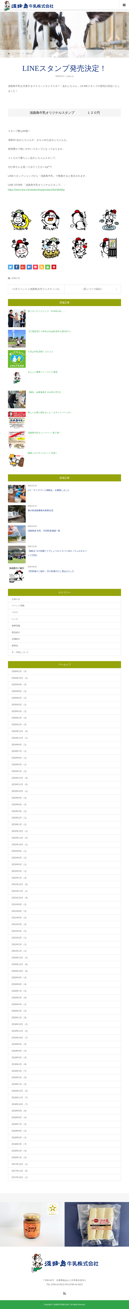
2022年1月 (19, 878)
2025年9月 (19, 684)
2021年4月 (19, 931)
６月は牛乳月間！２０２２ (40, 351)
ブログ (15, 612)
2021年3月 (19, 938)
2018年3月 (19, 1144)
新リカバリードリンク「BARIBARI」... (46, 311)
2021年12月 (20, 884)
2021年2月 (19, 944)
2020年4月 (19, 1004)
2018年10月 (20, 1104)
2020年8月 (19, 984)
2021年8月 (19, 911)
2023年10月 (20, 791)
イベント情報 (18, 605)
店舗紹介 (16, 639)
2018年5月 (19, 1137)
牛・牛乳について (20, 652)
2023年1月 (19, 824)
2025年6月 (19, 698)
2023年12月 (20, 778)
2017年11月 (20, 1171)
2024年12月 (20, 731)
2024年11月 (20, 738)
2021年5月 (19, 924)
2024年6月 (19, 758)
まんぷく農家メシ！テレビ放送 (43, 372)
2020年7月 (19, 991)
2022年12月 (20, 831)
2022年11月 (20, 838)
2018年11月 (20, 1097)
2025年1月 (19, 724)
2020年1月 (19, 1017)
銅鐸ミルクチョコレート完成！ (43, 453)
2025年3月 (19, 711)
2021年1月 (19, 951)
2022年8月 (19, 851)
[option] (32, 1224)
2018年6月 (19, 1131)
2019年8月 (19, 1051)
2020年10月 (20, 971)
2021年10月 (20, 898)
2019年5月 (19, 1057)
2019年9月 (19, 1044)
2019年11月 (20, 1031)
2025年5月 (19, 704)
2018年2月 (19, 1151)
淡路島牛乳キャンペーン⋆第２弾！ (44, 433)
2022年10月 (20, 844)
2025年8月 (19, 691)
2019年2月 (19, 1077)
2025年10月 (20, 678)
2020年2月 (19, 1011)
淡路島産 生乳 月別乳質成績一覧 (44, 530)
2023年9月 (19, 798)
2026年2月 (19, 671)
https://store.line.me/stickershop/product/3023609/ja (36, 189)
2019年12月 (20, 1024)
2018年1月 (19, 1157)
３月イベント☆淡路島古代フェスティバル (36, 289)
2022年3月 (19, 871)
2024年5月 (19, 764)
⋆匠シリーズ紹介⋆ (92, 289)
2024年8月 (19, 744)
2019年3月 (19, 1071)
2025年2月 (19, 718)
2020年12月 (20, 957)
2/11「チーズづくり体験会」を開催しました (49, 490)
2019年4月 (19, 1064)
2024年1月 (19, 771)
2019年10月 (20, 1037)
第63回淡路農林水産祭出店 (40, 510)
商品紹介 (16, 632)
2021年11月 (20, 891)
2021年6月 (19, 917)
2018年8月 (19, 1117)
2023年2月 (19, 818)
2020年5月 (19, 997)
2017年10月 (20, 1177)
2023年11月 (20, 784)
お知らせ (70, 76)
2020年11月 (20, 964)
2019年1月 (19, 1084)
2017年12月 (20, 1164)
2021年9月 (19, 904)
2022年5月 (19, 864)
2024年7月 (19, 751)
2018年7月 (19, 1124)
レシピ (15, 619)
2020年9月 (19, 977)
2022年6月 (19, 858)
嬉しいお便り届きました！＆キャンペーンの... (50, 412)
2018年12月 (20, 1091)
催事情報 (16, 625)
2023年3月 (19, 811)
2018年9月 (19, 1111)
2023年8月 (19, 804)
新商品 (15, 645)
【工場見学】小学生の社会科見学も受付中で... (50, 331)
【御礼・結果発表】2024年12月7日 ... (45, 392)
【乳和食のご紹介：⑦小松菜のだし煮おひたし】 (51, 571)
